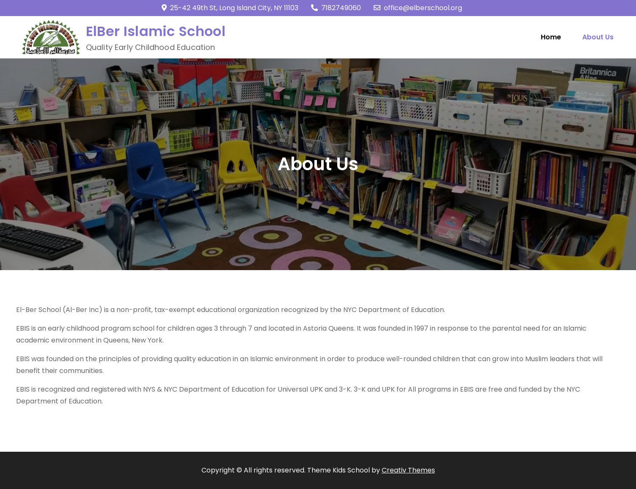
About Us (598, 37)
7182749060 (336, 8)
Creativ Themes (408, 470)
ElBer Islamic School (156, 31)
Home (551, 37)
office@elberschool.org (418, 8)
